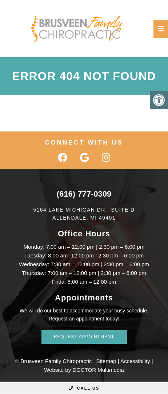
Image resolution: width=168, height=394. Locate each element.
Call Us (84, 388)
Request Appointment (84, 336)
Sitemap (106, 361)
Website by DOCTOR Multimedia (84, 370)
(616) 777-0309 (84, 193)
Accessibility (135, 361)
